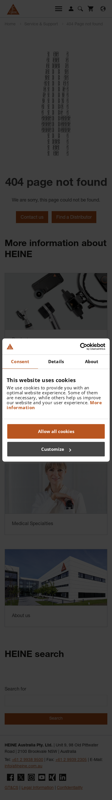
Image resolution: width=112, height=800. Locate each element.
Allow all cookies (56, 431)
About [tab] (92, 361)
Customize (56, 449)
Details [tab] (56, 361)
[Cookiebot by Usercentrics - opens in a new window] (80, 346)
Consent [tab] (20, 361)
